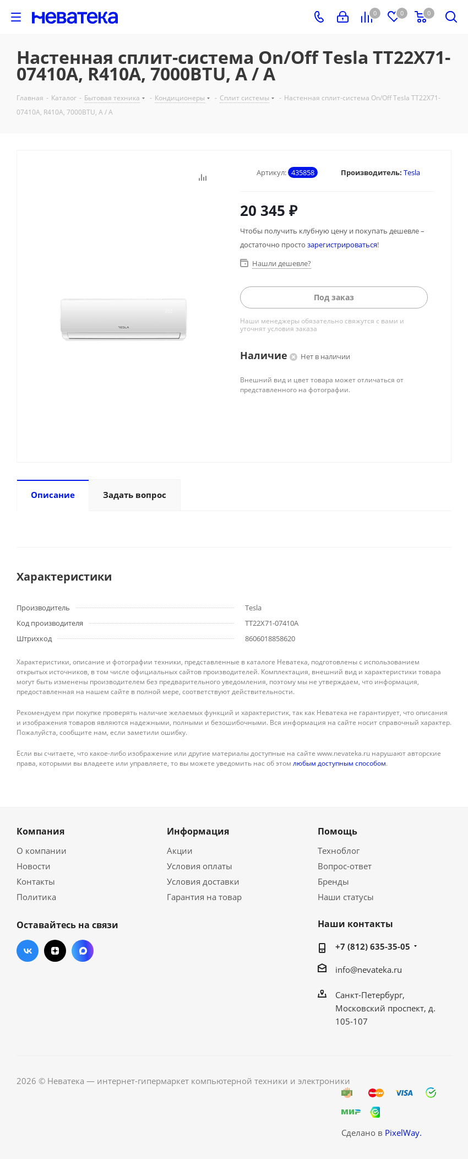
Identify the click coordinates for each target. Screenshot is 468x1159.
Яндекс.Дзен (55, 951)
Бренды (333, 881)
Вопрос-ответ (345, 865)
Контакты (36, 881)
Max (83, 951)
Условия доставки (203, 881)
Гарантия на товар (204, 896)
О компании (42, 850)
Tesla (412, 172)
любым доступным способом (339, 763)
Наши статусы (346, 896)
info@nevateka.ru (368, 969)
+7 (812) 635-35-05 (372, 946)
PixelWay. (403, 1132)
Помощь (337, 831)
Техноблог (339, 850)
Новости (34, 865)
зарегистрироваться (342, 245)
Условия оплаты (199, 865)
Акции (180, 850)
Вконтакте (28, 951)
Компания (40, 831)
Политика (36, 896)
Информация (198, 831)
